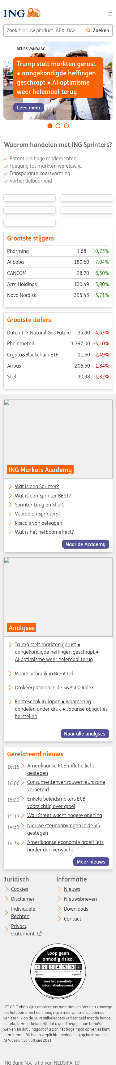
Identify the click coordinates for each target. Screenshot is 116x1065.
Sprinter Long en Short (39, 505)
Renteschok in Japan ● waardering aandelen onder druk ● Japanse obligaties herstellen (61, 708)
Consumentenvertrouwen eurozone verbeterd (56, 783)
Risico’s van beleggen (38, 523)
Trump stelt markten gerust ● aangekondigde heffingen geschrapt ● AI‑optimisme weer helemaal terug (57, 652)
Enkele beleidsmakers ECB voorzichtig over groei (46, 800)
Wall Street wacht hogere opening (54, 816)
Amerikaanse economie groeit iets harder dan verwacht (55, 843)
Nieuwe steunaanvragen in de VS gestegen (53, 827)
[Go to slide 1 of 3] (49, 125)
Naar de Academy (85, 544)
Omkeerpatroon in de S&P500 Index (54, 687)
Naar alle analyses (84, 734)
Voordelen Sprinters (36, 514)
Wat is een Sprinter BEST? (43, 495)
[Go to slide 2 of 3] (58, 125)
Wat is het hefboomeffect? (44, 532)
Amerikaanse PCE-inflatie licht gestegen (50, 767)
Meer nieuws (91, 862)
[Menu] (110, 13)
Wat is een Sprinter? (37, 486)
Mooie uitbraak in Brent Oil (44, 673)
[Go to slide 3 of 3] (66, 125)
